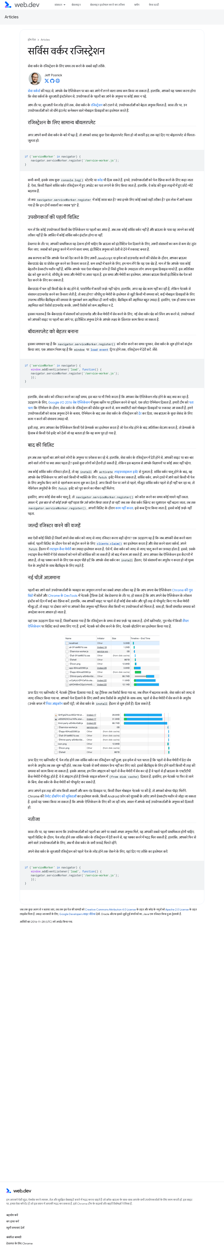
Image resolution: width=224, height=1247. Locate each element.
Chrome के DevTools (62, 596)
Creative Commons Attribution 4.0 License (110, 909)
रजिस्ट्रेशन (96, 105)
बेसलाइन (76, 5)
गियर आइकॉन (54, 704)
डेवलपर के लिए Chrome (19, 1243)
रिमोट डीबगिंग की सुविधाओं (60, 796)
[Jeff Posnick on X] (47, 82)
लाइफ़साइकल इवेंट (126, 472)
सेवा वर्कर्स (34, 91)
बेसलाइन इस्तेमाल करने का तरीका (107, 5)
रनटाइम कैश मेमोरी (60, 549)
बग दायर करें (12, 1221)
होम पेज (32, 39)
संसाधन (58, 5)
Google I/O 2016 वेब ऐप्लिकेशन (69, 403)
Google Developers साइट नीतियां (77, 914)
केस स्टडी (154, 5)
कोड (100, 180)
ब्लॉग (136, 5)
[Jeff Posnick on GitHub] (52, 82)
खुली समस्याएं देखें (15, 1227)
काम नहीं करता (124, 508)
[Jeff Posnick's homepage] (58, 82)
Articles (12, 17)
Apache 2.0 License (177, 909)
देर (139, 414)
